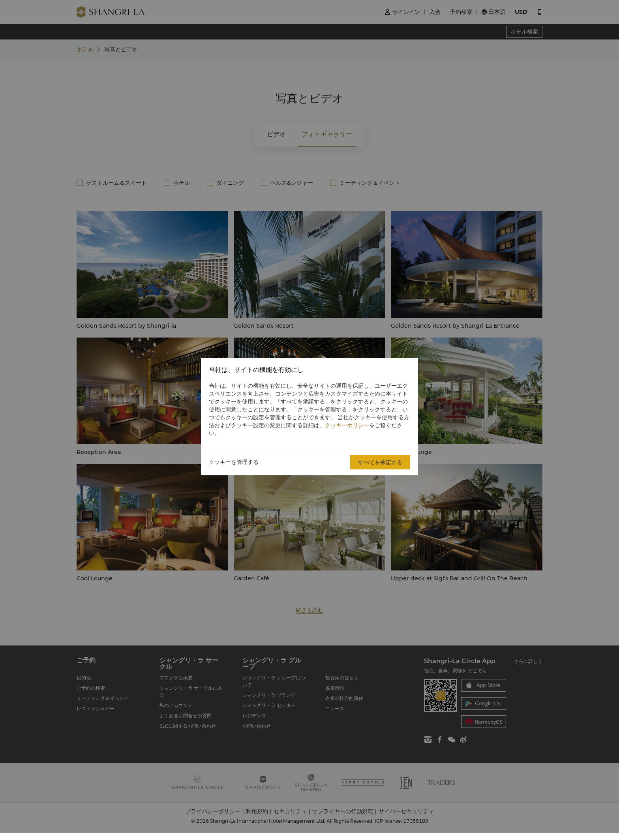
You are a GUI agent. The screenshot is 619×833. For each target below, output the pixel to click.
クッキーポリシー (347, 425)
